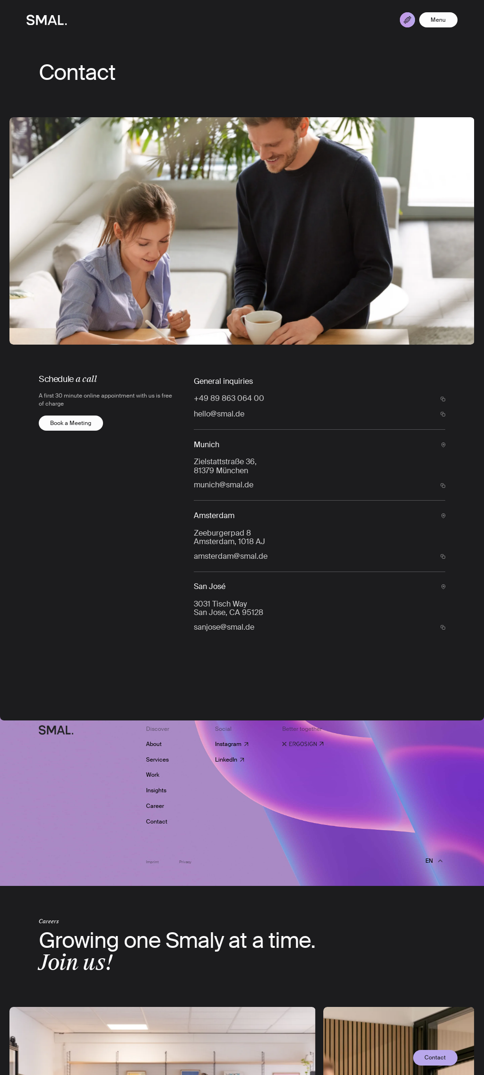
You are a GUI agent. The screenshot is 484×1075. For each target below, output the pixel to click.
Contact (156, 821)
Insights (156, 790)
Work (152, 775)
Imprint (153, 862)
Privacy (185, 862)
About (154, 744)
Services (157, 759)
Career (155, 806)
